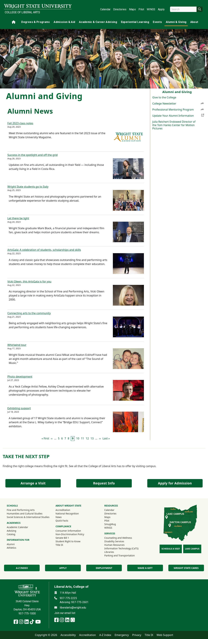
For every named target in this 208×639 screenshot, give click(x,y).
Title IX (59, 544)
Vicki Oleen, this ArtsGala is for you (29, 281)
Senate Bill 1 (62, 537)
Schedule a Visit (170, 548)
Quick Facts (62, 520)
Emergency (122, 635)
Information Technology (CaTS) (121, 548)
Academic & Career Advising (98, 22)
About (194, 22)
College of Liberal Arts (22, 12)
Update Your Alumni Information (178, 115)
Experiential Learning (135, 22)
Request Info (104, 483)
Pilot (141, 9)
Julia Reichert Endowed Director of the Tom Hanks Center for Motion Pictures (174, 125)
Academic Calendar (17, 527)
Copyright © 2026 (46, 635)
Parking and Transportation (119, 555)
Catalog (11, 534)
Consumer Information (68, 530)
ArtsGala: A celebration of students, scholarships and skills (44, 250)
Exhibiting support (19, 408)
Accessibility (68, 635)
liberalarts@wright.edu (73, 607)
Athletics (16, 547)
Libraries (109, 552)
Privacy (136, 635)
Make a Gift (145, 568)
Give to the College (164, 97)
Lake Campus (192, 548)
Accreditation (63, 510)
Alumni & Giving (176, 22)
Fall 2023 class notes (20, 123)
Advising (11, 530)
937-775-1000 (27, 613)
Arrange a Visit (33, 483)
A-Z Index (105, 635)
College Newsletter (178, 103)
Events (157, 22)
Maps (132, 9)
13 (92, 438)
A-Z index (22, 568)
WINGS (151, 9)
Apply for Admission (175, 483)
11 (82, 438)
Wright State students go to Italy (27, 186)
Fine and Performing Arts (21, 510)
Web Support (165, 635)
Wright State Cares (186, 568)
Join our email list (64, 613)
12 (87, 438)
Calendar (105, 9)
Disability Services (114, 541)
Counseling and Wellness (118, 537)
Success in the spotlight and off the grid (32, 155)
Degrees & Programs (35, 22)
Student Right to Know (68, 541)
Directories (119, 9)
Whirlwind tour (16, 345)
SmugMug (114, 524)
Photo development (19, 376)
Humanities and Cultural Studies (25, 513)
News (59, 517)
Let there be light (18, 218)
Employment (104, 568)
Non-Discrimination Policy (70, 534)
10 (77, 438)
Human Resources (114, 544)
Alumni (15, 544)
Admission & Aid (64, 22)
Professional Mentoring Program (178, 110)
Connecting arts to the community (29, 313)
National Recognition (67, 513)
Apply (161, 9)
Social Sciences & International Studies (28, 517)
